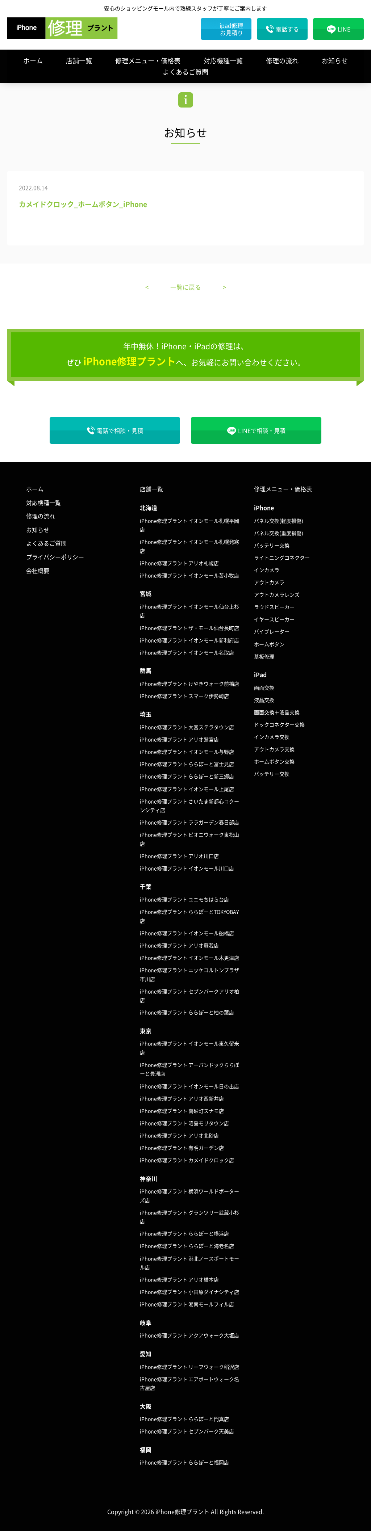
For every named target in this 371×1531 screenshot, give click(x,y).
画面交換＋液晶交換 (277, 712)
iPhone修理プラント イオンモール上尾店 (187, 788)
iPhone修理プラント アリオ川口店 (179, 855)
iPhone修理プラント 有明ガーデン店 (182, 1147)
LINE (344, 29)
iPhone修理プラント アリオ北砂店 (179, 1135)
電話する (287, 29)
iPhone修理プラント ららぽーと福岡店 (184, 1462)
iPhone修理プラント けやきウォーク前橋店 (189, 683)
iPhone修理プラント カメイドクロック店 (187, 1160)
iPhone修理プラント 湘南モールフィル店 (187, 1304)
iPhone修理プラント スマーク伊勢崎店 (184, 695)
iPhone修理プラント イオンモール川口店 (187, 868)
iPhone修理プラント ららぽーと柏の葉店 (187, 1012)
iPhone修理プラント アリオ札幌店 (179, 562)
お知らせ (335, 61)
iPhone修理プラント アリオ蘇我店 (179, 945)
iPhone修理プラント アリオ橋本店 (179, 1279)
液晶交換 (264, 699)
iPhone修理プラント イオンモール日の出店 (189, 1085)
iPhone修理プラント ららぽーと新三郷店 (187, 776)
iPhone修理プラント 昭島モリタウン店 (184, 1122)
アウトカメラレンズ (277, 594)
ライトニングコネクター (282, 557)
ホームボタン (269, 643)
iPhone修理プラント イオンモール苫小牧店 (189, 575)
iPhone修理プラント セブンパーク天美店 (187, 1431)
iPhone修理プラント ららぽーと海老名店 (187, 1245)
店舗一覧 (79, 61)
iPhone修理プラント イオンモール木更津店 (189, 957)
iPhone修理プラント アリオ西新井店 (182, 1098)
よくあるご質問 (185, 72)
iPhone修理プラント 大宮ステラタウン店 (187, 727)
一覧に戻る (185, 286)
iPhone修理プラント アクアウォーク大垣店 (189, 1335)
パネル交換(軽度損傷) (278, 520)
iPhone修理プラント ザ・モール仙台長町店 (189, 627)
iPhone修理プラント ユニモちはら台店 (184, 899)
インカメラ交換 (271, 736)
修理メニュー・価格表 (147, 61)
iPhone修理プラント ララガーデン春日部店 (189, 822)
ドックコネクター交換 (279, 724)
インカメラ (266, 569)
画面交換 (264, 687)
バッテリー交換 (271, 544)
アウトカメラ (269, 582)
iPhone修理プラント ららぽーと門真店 (184, 1418)
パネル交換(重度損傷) (278, 532)
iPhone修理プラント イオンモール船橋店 (187, 932)
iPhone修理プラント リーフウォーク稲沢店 (189, 1366)
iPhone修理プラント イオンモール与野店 (187, 751)
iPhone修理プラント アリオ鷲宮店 (179, 739)
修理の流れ (282, 61)
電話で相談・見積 (120, 430)
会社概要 (37, 570)
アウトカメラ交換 (274, 749)
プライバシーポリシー (55, 556)
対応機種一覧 (223, 61)
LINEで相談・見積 (261, 430)
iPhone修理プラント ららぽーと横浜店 (184, 1233)
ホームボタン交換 (274, 761)
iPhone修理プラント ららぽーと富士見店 (187, 763)
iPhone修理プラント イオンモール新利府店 (189, 639)
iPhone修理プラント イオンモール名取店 (187, 652)
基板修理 (264, 656)
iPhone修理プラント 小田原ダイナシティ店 (189, 1291)
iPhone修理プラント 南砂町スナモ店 (182, 1110)
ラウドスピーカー (274, 606)
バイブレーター (271, 631)
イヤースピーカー (274, 619)
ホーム (33, 61)
